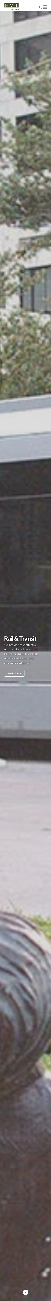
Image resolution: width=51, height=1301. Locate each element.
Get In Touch (14, 673)
